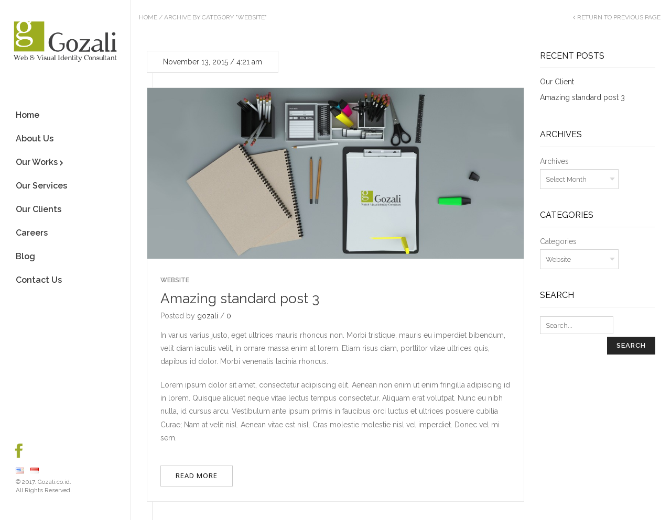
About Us (34, 138)
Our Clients (38, 209)
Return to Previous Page (619, 17)
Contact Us (39, 280)
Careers (32, 233)
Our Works (37, 162)
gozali (207, 316)
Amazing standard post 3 (239, 298)
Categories (558, 241)
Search (631, 345)
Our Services (41, 186)
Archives (554, 161)
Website (174, 280)
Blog (25, 256)
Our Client (557, 82)
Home (27, 115)
